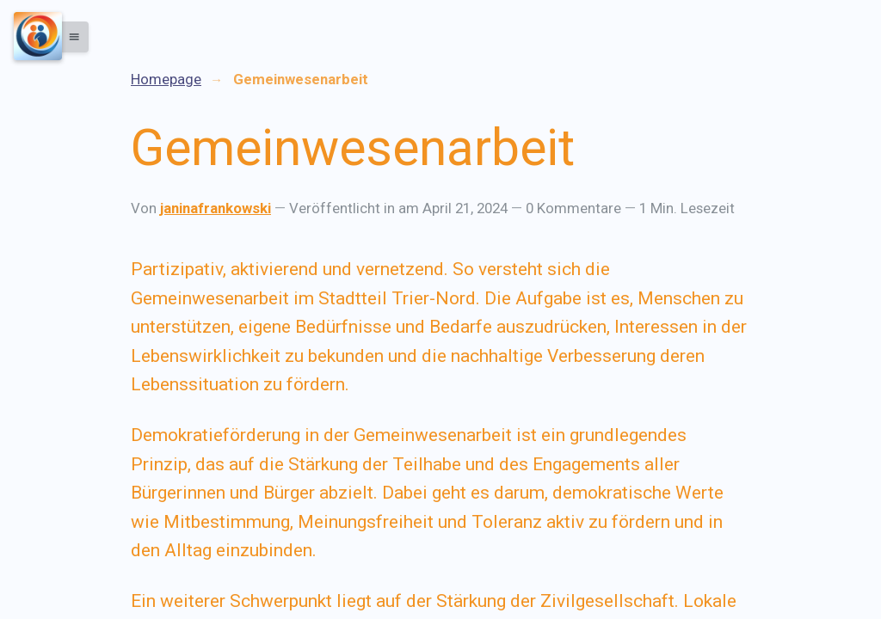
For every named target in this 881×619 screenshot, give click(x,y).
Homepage (166, 79)
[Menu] (38, 36)
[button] (70, 36)
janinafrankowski (215, 208)
